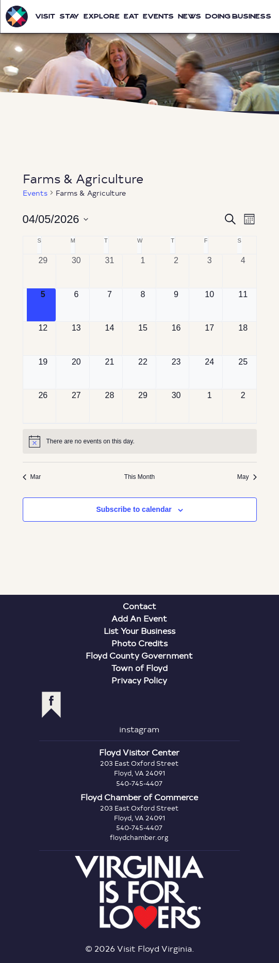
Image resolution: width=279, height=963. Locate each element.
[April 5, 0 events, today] (43, 305)
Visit (45, 16)
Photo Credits (139, 643)
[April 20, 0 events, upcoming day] (76, 372)
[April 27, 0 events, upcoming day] (76, 406)
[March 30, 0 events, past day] (76, 271)
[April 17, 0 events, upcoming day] (209, 338)
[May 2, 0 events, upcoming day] (243, 406)
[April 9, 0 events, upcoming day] (176, 305)
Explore (102, 16)
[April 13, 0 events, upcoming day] (76, 338)
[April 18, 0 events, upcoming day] (243, 338)
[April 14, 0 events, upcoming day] (109, 338)
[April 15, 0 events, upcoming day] (142, 338)
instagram (139, 729)
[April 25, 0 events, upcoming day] (243, 372)
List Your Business (139, 631)
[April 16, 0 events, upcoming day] (176, 338)
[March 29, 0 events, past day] (43, 271)
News (189, 16)
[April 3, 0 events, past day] (209, 271)
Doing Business (238, 16)
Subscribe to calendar (133, 509)
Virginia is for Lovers (139, 892)
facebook (51, 704)
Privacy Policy (139, 680)
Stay (69, 16)
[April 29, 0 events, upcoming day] (142, 406)
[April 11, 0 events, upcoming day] (243, 305)
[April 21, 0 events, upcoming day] (109, 372)
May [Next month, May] (247, 476)
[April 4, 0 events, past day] (243, 271)
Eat (131, 16)
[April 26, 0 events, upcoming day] (43, 406)
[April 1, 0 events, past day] (142, 271)
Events (158, 16)
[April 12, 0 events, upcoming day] (43, 338)
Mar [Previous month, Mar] (32, 476)
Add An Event (139, 618)
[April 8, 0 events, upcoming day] (142, 305)
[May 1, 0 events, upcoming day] (209, 406)
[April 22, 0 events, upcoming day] (142, 372)
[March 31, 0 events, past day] (109, 271)
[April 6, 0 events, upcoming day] (76, 305)
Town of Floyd (139, 668)
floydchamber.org (139, 837)
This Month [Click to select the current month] (139, 476)
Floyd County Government (139, 655)
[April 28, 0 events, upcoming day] (109, 406)
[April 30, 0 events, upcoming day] (176, 406)
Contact (139, 606)
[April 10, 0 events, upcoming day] (209, 305)
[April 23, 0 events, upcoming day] (176, 372)
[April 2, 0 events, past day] (176, 271)
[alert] (140, 441)
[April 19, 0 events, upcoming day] (43, 372)
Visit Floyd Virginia (16, 16)
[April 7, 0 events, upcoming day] (109, 305)
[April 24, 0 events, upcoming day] (209, 372)
